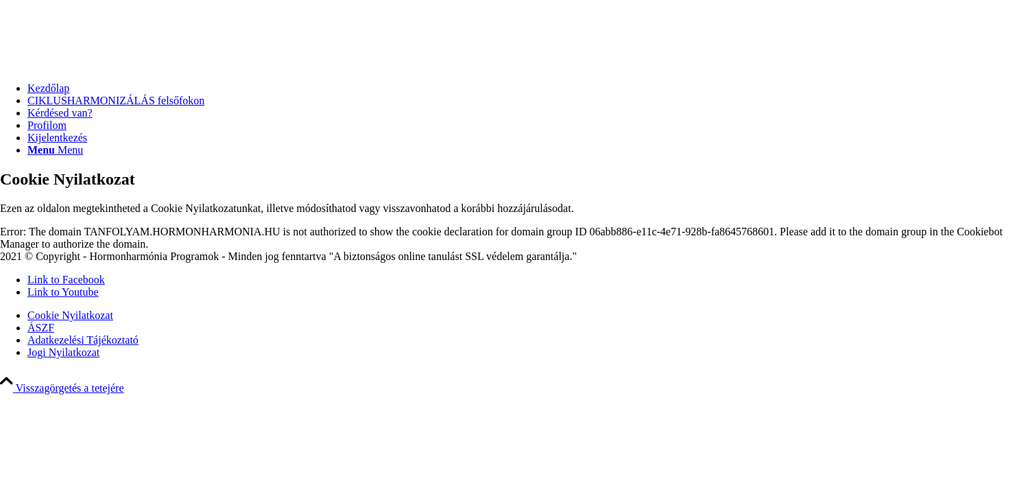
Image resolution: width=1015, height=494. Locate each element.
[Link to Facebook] (66, 279)
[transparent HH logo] (34, 65)
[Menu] (55, 150)
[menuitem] (521, 88)
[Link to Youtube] (63, 292)
